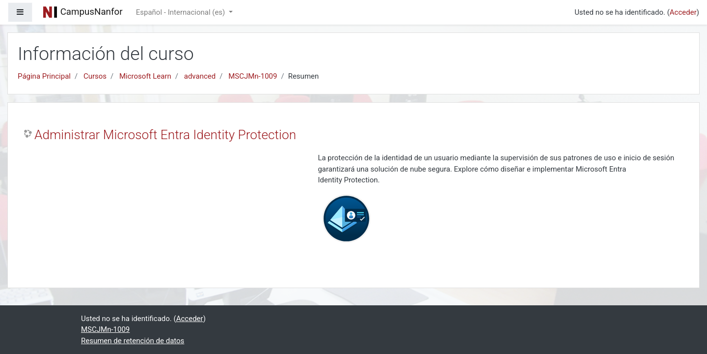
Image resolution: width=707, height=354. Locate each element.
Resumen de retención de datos (132, 340)
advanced (200, 76)
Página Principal (44, 76)
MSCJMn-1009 (252, 76)
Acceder (683, 12)
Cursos (95, 76)
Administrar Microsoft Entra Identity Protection (165, 134)
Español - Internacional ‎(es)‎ (181, 12)
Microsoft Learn (145, 76)
